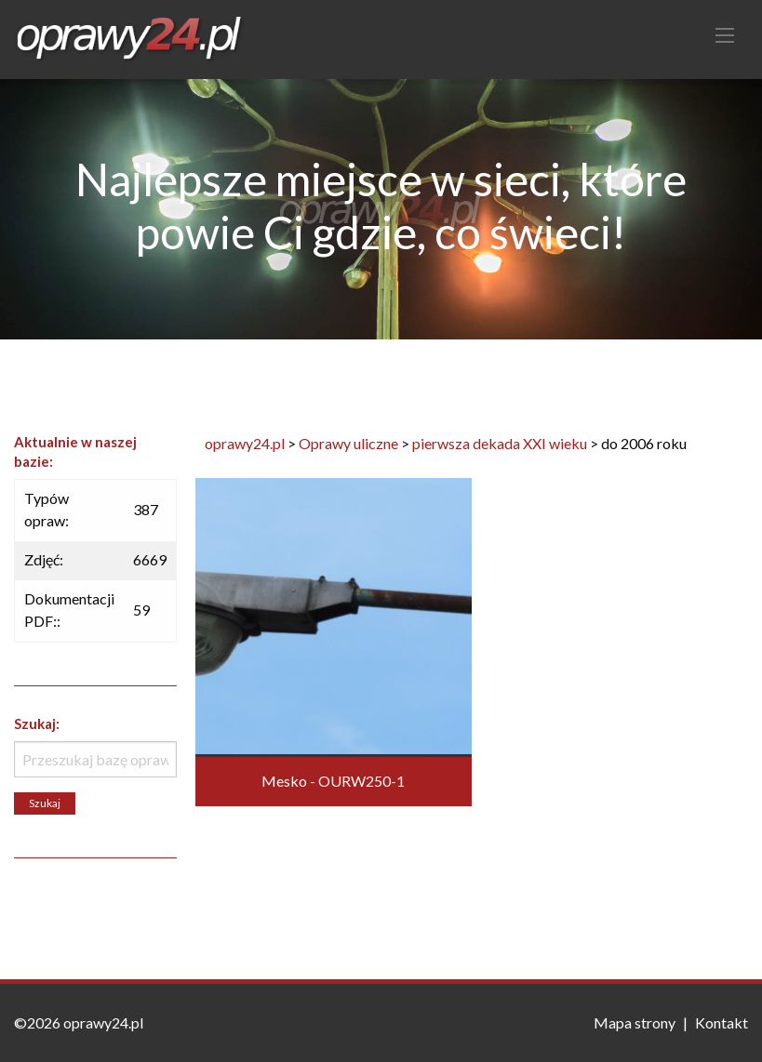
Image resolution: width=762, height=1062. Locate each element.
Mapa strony (634, 1022)
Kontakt (721, 1022)
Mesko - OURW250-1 (333, 781)
